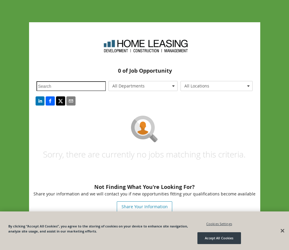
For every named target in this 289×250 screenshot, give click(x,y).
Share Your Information (145, 206)
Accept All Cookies (219, 238)
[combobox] (143, 86)
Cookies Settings (219, 224)
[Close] (282, 230)
